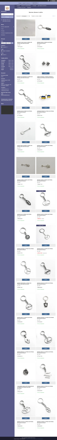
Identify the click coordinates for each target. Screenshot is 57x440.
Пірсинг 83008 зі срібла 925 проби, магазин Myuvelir (25, 180)
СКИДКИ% (29, 7)
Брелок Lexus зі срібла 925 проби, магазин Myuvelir (45, 215)
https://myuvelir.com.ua (5, 94)
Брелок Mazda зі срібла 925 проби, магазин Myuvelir (45, 249)
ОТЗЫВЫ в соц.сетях (21, 7)
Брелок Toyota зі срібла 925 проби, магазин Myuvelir (25, 422)
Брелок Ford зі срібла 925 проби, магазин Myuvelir (44, 43)
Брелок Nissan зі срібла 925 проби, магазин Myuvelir (45, 284)
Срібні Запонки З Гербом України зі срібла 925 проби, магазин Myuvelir (45, 77)
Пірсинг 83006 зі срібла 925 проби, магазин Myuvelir (44, 180)
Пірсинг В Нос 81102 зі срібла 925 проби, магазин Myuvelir (24, 43)
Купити (26, 73)
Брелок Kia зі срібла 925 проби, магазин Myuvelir (24, 215)
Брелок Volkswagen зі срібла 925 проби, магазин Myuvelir (25, 77)
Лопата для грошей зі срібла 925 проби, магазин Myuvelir (24, 146)
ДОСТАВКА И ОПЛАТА (42, 5)
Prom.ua (34, 437)
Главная (18, 5)
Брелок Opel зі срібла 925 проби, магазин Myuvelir (24, 318)
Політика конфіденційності (38, 438)
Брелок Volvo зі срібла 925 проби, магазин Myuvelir (45, 146)
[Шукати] (12, 14)
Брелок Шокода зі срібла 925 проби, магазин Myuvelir (25, 249)
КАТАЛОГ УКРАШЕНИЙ (25, 5)
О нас (2, 28)
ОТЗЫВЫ (34, 5)
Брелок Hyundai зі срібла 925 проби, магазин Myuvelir (45, 422)
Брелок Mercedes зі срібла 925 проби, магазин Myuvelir (24, 284)
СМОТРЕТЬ (35, 3)
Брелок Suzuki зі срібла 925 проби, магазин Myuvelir (45, 387)
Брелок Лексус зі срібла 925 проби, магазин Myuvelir (45, 352)
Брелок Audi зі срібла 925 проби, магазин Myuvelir (24, 112)
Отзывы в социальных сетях (7, 32)
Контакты (3, 34)
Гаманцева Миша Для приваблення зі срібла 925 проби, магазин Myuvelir (25, 387)
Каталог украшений (5, 26)
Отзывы (2, 30)
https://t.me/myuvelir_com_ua (6, 97)
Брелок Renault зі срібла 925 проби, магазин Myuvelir (25, 352)
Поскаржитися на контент (30, 438)
